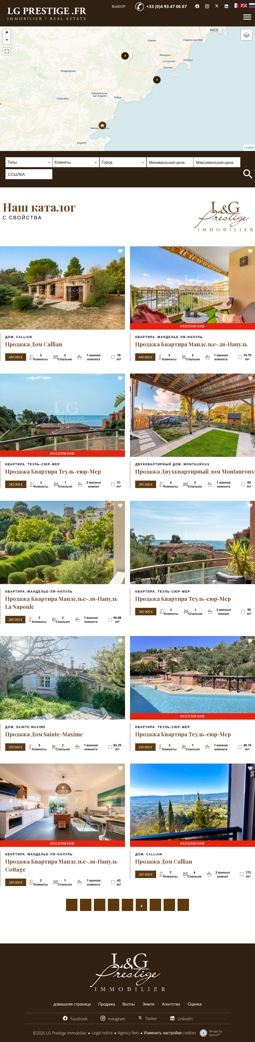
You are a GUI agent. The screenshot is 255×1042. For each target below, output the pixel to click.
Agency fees (128, 1033)
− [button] (6, 40)
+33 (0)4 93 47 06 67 (166, 6)
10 (155, 906)
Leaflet (249, 147)
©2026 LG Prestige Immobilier (60, 1033)
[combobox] (28, 162)
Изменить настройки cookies (170, 1033)
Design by (209, 1033)
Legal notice (102, 1033)
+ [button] (6, 33)
